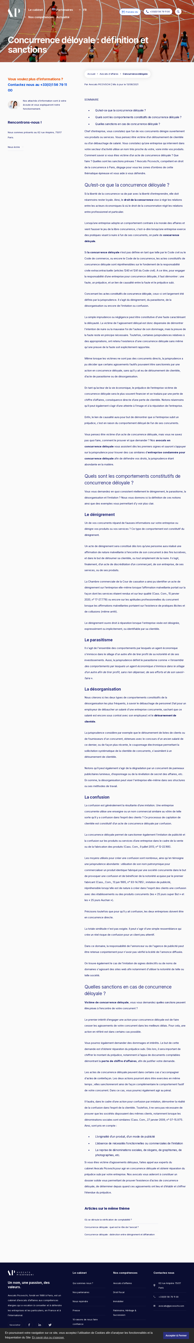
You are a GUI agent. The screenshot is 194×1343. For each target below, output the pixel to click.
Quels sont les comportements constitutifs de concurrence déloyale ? (138, 117)
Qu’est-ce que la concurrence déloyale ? (120, 110)
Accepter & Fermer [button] (176, 1335)
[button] (33, 10)
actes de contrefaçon (99, 1078)
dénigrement (91, 535)
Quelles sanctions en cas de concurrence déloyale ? (127, 124)
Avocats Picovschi (104, 1168)
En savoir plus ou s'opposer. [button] (48, 1337)
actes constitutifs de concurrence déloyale (127, 293)
